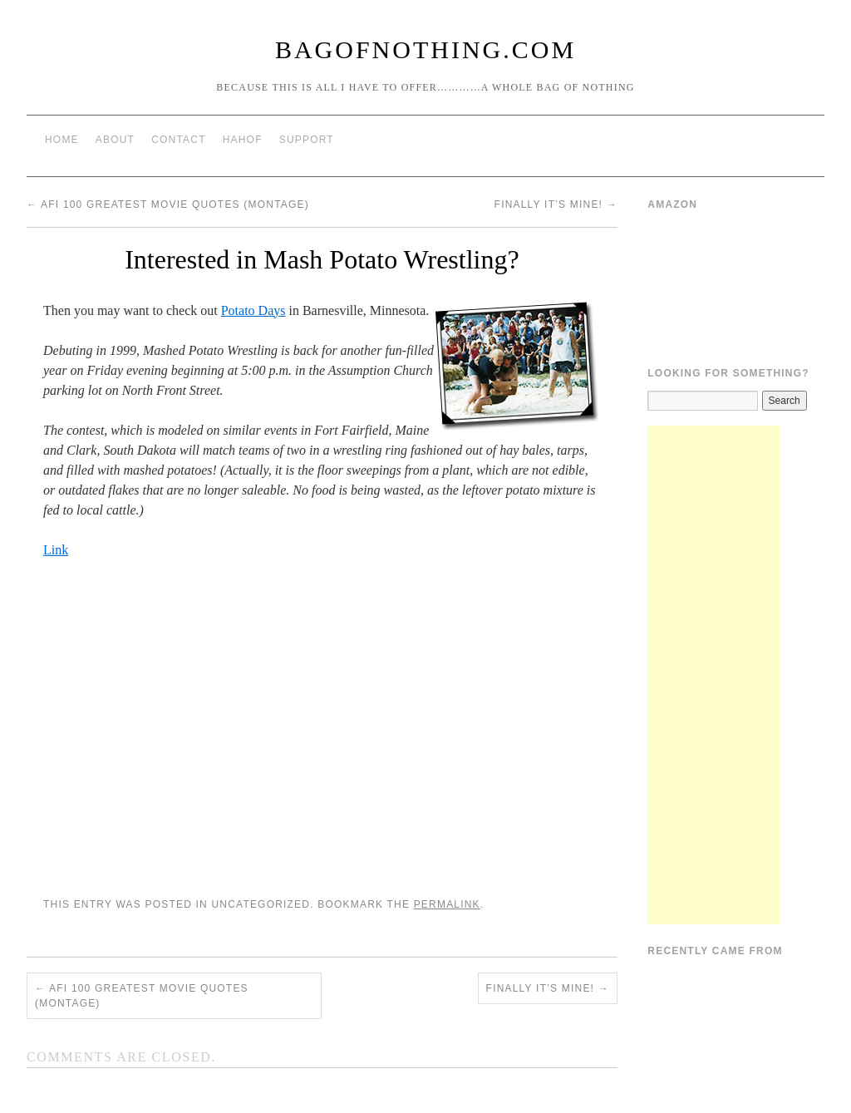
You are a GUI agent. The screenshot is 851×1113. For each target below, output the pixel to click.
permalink (447, 904)
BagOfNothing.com (425, 49)
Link (55, 550)
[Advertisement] (713, 675)
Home (62, 139)
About (115, 139)
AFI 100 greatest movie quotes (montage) (168, 204)
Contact (178, 139)
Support (306, 139)
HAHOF (243, 139)
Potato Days (253, 310)
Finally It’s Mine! (555, 204)
